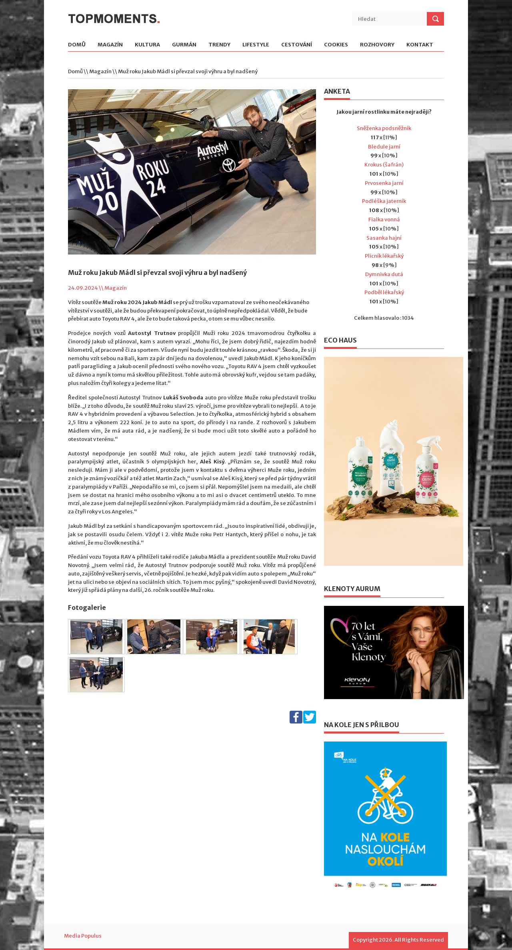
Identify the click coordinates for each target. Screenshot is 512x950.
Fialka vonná (384, 219)
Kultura (147, 45)
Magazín (110, 45)
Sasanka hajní (384, 237)
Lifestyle (255, 45)
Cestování (296, 45)
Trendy (219, 45)
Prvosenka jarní (384, 183)
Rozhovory (377, 45)
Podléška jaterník (384, 201)
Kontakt (419, 45)
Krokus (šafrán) (384, 164)
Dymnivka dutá (384, 274)
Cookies (336, 45)
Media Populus (83, 935)
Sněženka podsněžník (384, 128)
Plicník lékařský (384, 256)
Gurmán (184, 45)
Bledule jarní (384, 146)
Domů (77, 45)
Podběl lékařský (384, 292)
